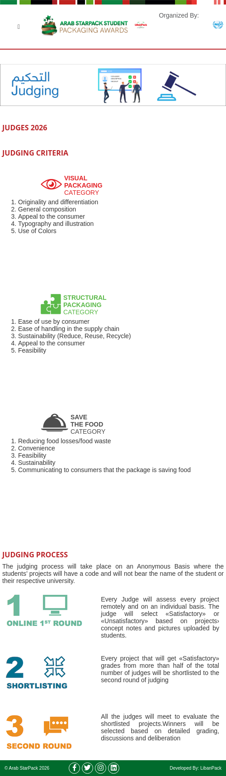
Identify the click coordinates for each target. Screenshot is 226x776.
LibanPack (210, 768)
